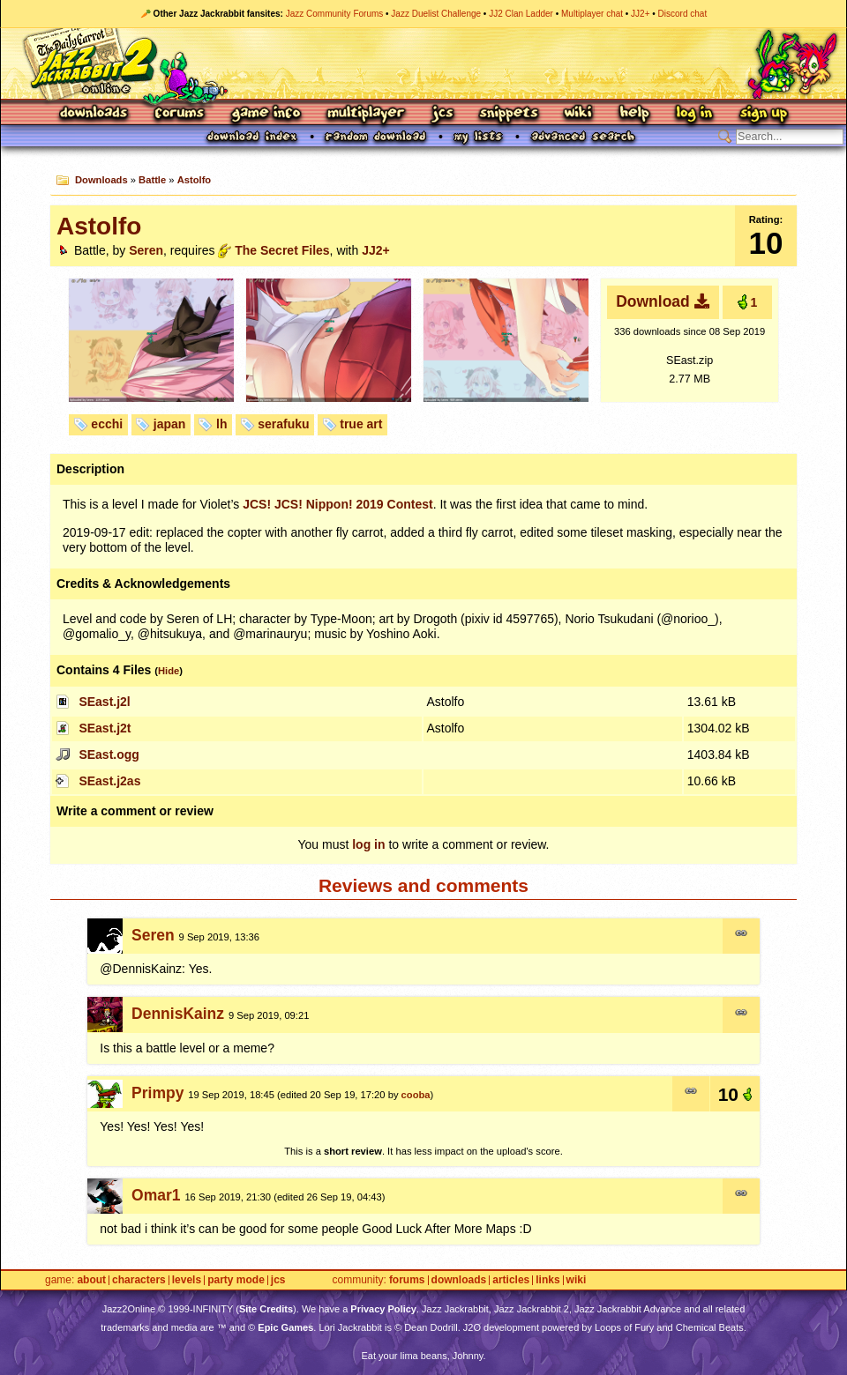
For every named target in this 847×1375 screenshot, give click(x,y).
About (91, 1280)
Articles (510, 1280)
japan (170, 424)
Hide (168, 670)
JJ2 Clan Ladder (521, 14)
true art (361, 424)
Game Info (265, 114)
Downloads (95, 114)
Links (547, 1280)
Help (634, 114)
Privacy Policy (383, 1309)
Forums (180, 114)
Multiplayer (366, 114)
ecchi (107, 424)
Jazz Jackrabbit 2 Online (423, 63)
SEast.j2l (104, 702)
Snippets (509, 114)
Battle (152, 180)
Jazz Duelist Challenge (436, 14)
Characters (139, 1280)
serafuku (283, 424)
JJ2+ (640, 14)
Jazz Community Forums (335, 14)
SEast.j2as (109, 781)
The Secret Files (282, 250)
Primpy (157, 1093)
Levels (186, 1280)
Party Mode (236, 1280)
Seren (146, 250)
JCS (442, 114)
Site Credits (266, 1309)
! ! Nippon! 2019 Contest (338, 504)
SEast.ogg (109, 754)
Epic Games (285, 1327)
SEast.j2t (105, 728)
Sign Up (763, 114)
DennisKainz (177, 1013)
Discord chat (683, 14)
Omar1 (155, 1195)
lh (221, 424)
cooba (416, 1094)
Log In (694, 114)
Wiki (579, 114)
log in (368, 844)
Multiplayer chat (592, 14)
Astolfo (194, 180)
